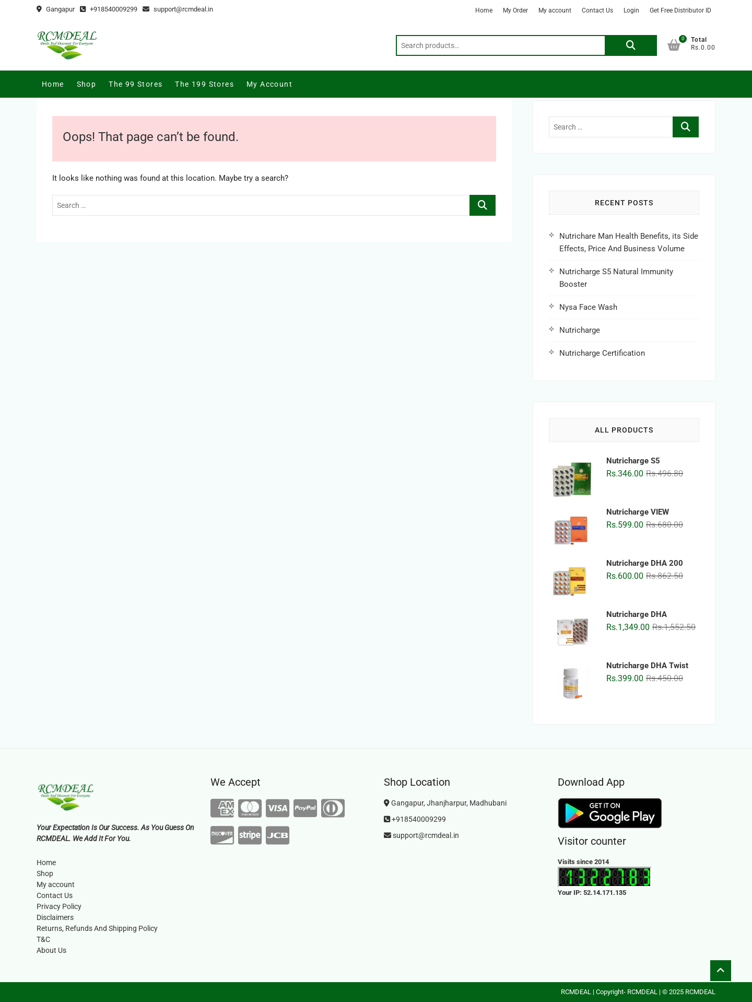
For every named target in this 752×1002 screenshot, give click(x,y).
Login (631, 10)
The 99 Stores (135, 84)
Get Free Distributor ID (680, 10)
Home (483, 10)
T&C (43, 939)
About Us (51, 950)
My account (554, 10)
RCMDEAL (576, 992)
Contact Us (597, 10)
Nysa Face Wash (588, 307)
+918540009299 (108, 9)
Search (631, 45)
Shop (87, 84)
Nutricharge (579, 330)
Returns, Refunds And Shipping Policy (97, 928)
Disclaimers (55, 917)
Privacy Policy (59, 906)
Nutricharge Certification (602, 353)
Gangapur (56, 9)
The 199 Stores (204, 84)
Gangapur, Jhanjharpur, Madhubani (445, 803)
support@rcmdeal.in (178, 9)
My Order (515, 10)
